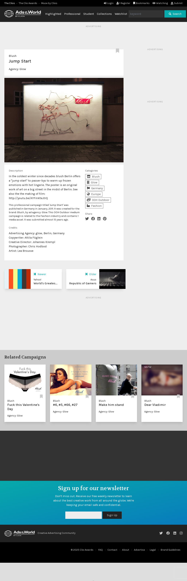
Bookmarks (141, 3)
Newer (40, 274)
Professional (72, 14)
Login (108, 3)
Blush (12, 56)
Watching (160, 3)
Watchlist (121, 14)
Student (88, 14)
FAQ (100, 549)
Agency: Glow (15, 415)
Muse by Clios (49, 3)
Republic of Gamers (82, 283)
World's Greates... (45, 283)
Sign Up (112, 515)
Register (123, 3)
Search (175, 14)
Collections (104, 14)
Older (90, 274)
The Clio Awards (28, 3)
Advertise (139, 549)
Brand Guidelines (170, 549)
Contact (112, 549)
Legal (153, 549)
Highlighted (53, 14)
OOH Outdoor (98, 200)
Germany (95, 188)
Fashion (94, 206)
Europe (94, 194)
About (125, 549)
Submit (177, 3)
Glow (23, 69)
